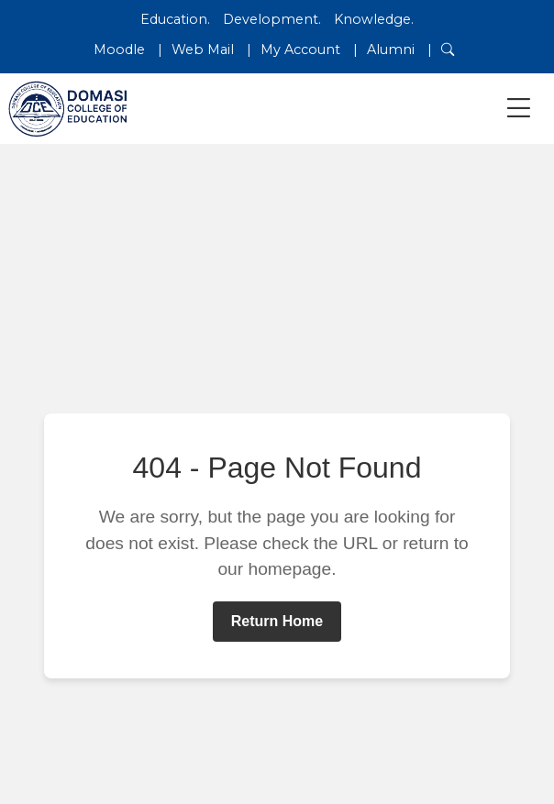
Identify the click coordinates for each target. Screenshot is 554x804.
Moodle (119, 49)
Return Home (277, 621)
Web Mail (203, 49)
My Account (300, 49)
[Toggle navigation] (519, 108)
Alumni (391, 49)
